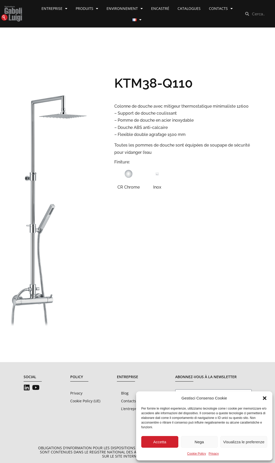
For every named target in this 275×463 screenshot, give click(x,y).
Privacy (214, 453)
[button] (264, 398)
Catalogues (189, 8)
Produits (87, 8)
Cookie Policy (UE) (85, 400)
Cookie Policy (196, 453)
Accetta (159, 442)
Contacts (221, 8)
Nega (199, 442)
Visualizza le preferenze (243, 442)
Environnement (125, 8)
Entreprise (54, 8)
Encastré (160, 8)
